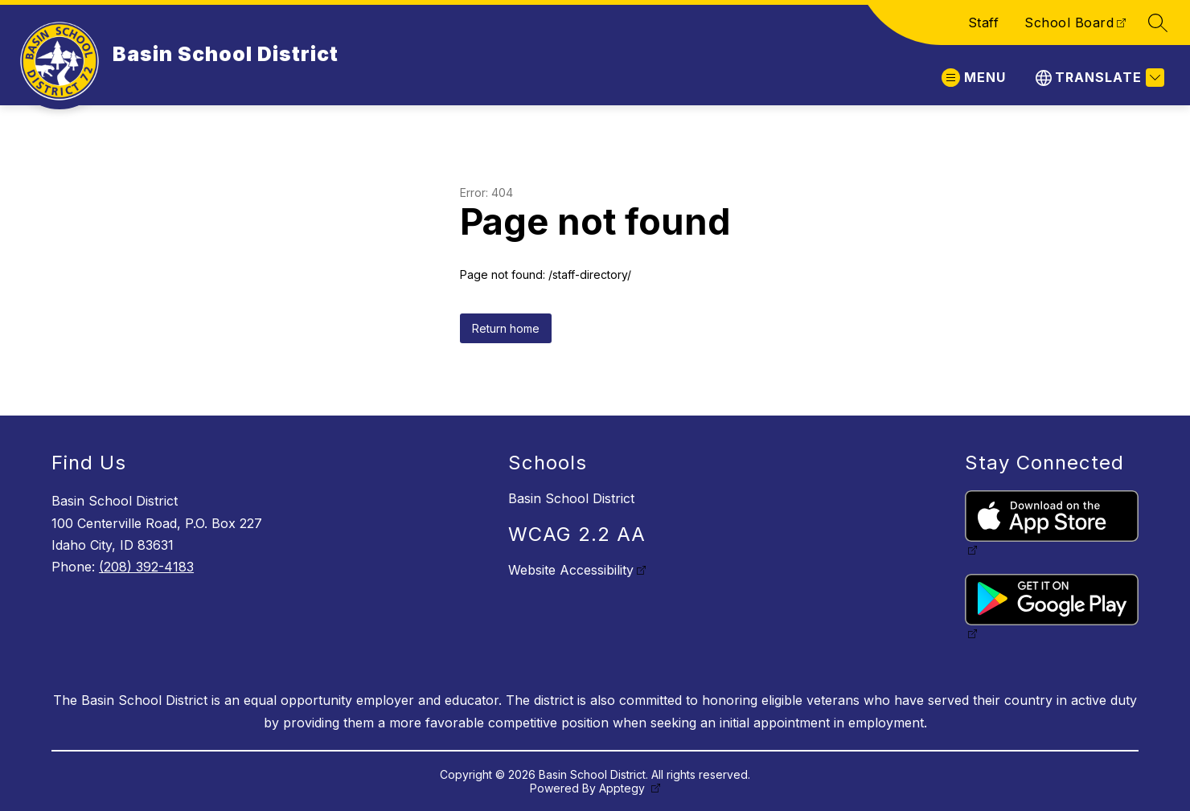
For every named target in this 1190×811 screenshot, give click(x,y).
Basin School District (571, 498)
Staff (983, 22)
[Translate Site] (1098, 78)
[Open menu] (974, 78)
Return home (506, 328)
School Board (1069, 22)
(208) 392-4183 (146, 567)
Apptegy (623, 788)
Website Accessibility (571, 570)
